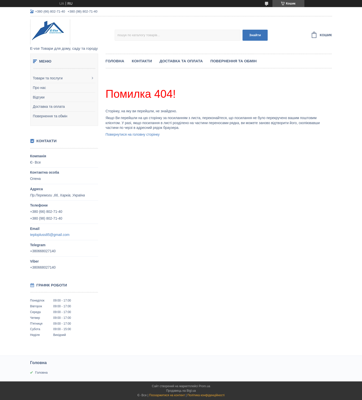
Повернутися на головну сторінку (133, 134)
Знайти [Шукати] (255, 35)
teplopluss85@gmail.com (50, 235)
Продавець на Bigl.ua (181, 390)
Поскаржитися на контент (167, 395)
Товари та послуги (48, 78)
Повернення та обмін (50, 116)
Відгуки (39, 97)
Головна (115, 61)
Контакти (142, 61)
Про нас (39, 88)
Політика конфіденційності (206, 395)
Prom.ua (204, 386)
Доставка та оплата (49, 107)
